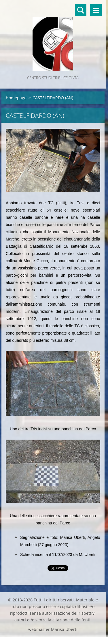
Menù (96, 10)
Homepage (16, 97)
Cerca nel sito (80, 10)
